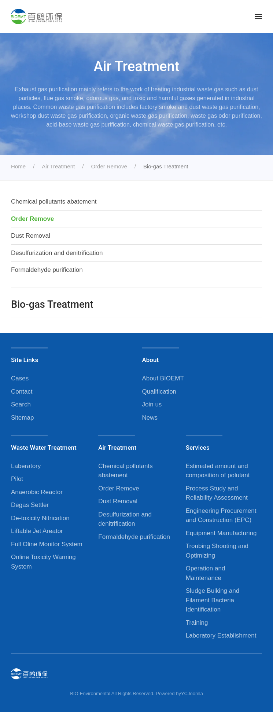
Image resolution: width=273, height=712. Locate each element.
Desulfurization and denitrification (57, 252)
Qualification (159, 391)
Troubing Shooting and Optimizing (217, 551)
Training (197, 622)
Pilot (17, 478)
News (150, 417)
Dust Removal (30, 235)
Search (21, 404)
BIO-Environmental (90, 693)
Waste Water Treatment (44, 447)
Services (198, 447)
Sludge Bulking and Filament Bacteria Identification (213, 600)
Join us (152, 404)
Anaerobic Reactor (37, 492)
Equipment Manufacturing (221, 533)
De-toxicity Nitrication (40, 518)
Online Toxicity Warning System (43, 562)
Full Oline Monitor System (46, 544)
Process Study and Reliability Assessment (217, 493)
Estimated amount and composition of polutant (218, 471)
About (150, 360)
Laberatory (26, 466)
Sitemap (22, 417)
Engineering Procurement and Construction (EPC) (221, 515)
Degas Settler (30, 504)
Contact (22, 391)
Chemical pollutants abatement (53, 201)
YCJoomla (192, 693)
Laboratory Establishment (221, 635)
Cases (20, 378)
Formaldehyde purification (47, 269)
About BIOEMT (163, 378)
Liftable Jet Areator (37, 530)
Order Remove (32, 218)
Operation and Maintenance (205, 573)
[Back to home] (36, 16)
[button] (258, 16)
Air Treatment (117, 447)
